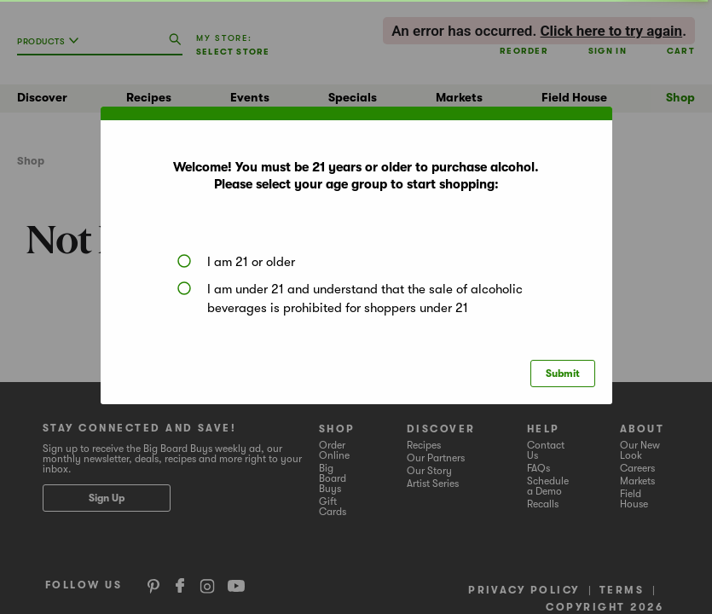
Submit (563, 373)
